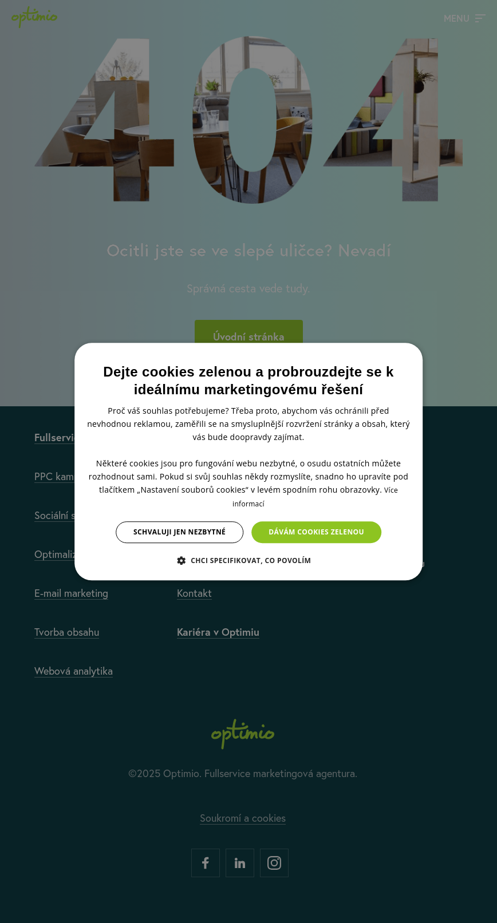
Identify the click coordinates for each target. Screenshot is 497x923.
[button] (248, 560)
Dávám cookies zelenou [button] (316, 532)
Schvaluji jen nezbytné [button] (179, 532)
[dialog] (248, 462)
